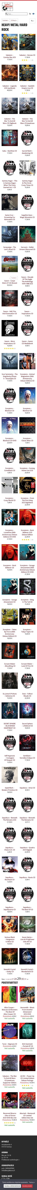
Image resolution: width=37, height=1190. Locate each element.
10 (6, 979)
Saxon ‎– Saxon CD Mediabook (27, 342)
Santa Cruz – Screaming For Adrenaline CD (9, 217)
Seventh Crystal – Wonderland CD (27, 970)
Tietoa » (32, 1182)
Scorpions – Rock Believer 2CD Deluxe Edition (27, 532)
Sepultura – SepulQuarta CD (10, 908)
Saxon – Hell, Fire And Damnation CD (9, 312)
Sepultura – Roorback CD (10, 878)
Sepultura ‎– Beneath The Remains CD (27, 819)
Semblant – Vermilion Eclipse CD (27, 757)
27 (12, 979)
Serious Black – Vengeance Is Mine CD (10, 939)
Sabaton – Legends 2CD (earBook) (10, 87)
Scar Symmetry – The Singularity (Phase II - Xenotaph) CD (10, 376)
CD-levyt (14, 20)
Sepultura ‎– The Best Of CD (27, 908)
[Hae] (16, 14)
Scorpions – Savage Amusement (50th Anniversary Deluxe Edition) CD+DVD (27, 568)
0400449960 (9, 1168)
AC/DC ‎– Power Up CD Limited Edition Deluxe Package (27, 1078)
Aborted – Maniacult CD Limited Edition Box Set (27, 1115)
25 (10, 979)
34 (27, 979)
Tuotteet (5, 20)
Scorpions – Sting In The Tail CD (27, 601)
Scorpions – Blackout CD (27, 409)
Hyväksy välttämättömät (12, 1186)
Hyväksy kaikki (27, 1186)
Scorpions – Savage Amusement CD (9, 601)
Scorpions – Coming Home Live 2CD (27, 469)
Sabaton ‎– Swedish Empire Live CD (27, 87)
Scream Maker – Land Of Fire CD (27, 665)
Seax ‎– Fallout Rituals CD (27, 695)
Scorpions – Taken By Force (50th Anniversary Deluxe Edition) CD (10, 632)
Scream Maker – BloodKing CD (9, 665)
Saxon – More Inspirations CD (9, 342)
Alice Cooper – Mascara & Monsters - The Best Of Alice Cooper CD (9, 1010)
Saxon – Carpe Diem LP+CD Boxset (9, 282)
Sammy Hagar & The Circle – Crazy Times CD (27, 183)
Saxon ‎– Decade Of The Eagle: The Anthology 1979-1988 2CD (27, 280)
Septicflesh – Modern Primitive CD (9, 789)
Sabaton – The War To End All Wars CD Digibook (9, 121)
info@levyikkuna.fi (8, 1170)
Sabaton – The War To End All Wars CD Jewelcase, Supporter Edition (10, 1079)
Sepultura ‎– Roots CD (27, 877)
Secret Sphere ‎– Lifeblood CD (27, 725)
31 (25, 979)
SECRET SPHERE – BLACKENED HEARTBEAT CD (9, 726)
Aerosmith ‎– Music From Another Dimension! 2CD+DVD (27, 1010)
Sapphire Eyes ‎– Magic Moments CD (27, 216)
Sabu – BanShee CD (9, 151)
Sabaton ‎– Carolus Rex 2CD (9, 56)
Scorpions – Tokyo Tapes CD (27, 630)
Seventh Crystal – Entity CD (9, 970)
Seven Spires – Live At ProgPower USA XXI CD (27, 939)
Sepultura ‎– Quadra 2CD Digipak (27, 849)
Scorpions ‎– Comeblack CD (9, 469)
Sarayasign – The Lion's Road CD (9, 248)
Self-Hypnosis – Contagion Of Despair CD (9, 758)
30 (22, 978)
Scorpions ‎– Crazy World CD (9, 499)
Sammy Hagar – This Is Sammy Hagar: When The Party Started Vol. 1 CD (9, 184)
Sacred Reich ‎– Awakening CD (27, 152)
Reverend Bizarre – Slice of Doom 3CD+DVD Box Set (9, 1115)
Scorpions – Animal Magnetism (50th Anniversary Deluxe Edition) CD (27, 377)
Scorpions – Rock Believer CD (9, 566)
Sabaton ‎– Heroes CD (27, 55)
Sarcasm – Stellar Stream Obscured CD (27, 248)
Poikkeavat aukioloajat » (10, 1160)
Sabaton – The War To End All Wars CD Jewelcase (27, 121)
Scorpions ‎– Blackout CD (9, 409)
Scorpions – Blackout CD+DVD (9, 439)
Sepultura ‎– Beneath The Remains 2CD (9, 819)
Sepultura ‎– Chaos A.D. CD (9, 849)
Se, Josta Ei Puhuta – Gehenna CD (10, 695)
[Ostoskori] (30, 14)
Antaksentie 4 (7, 1144)
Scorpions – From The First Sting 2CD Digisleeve (27, 500)
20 (8, 979)
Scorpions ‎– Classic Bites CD (27, 439)
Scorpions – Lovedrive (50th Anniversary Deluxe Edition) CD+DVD (9, 533)
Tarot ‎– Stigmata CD (9, 1044)
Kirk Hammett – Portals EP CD (27, 1045)
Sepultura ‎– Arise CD (27, 788)
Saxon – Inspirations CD (27, 312)
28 (15, 978)
